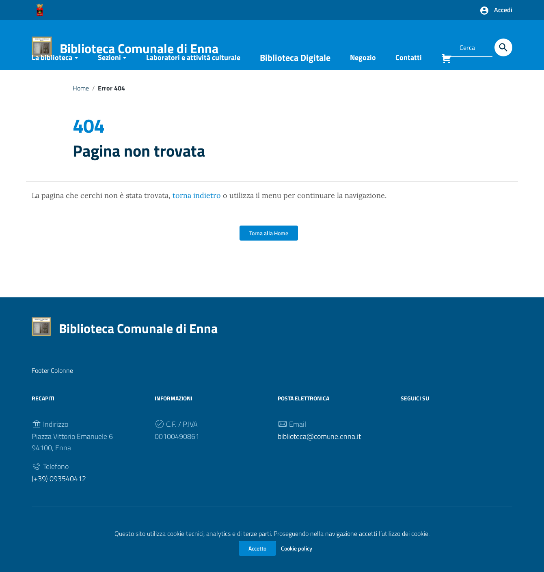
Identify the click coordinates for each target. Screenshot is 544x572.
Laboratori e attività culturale (193, 78)
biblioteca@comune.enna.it (319, 457)
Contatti (408, 78)
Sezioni (109, 78)
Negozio (363, 78)
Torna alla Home (268, 253)
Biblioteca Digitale (295, 78)
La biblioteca (52, 78)
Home (81, 109)
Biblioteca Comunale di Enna (139, 48)
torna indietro (197, 216)
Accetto (257, 548)
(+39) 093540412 (59, 499)
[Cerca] (503, 47)
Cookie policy (296, 548)
